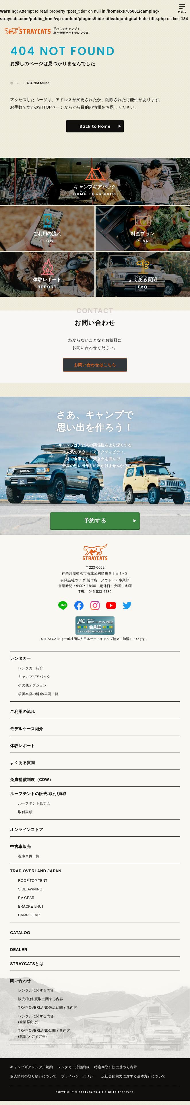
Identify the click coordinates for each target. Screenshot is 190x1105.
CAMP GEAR (29, 919)
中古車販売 (20, 850)
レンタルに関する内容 (36, 995)
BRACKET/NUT (31, 911)
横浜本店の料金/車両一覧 (38, 699)
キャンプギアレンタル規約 (31, 1071)
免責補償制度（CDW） (31, 784)
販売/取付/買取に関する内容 (40, 1003)
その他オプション (32, 690)
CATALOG (20, 937)
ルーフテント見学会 (34, 808)
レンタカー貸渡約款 (73, 1071)
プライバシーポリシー (79, 1081)
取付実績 (25, 816)
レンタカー (20, 662)
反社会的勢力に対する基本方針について (133, 1081)
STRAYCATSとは (26, 968)
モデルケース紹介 (26, 733)
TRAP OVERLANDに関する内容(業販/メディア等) (44, 1038)
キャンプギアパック (34, 681)
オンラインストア (26, 834)
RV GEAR (26, 902)
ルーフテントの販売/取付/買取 (38, 798)
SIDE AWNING (30, 894)
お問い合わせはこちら (95, 369)
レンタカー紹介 (30, 672)
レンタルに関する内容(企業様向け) (36, 1023)
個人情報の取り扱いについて (33, 1081)
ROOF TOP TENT (32, 885)
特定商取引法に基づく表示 (115, 1071)
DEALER (18, 954)
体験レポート (22, 750)
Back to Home (95, 127)
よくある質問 (22, 767)
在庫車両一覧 (29, 861)
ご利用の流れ (22, 716)
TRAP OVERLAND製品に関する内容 (47, 1012)
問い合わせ (20, 985)
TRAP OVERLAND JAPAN (35, 875)
